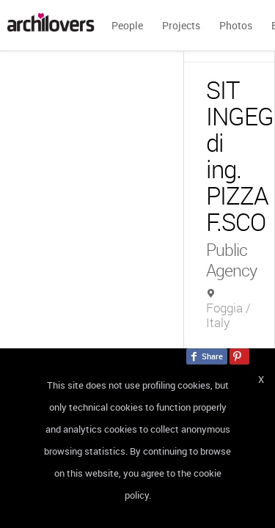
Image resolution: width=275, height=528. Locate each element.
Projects (181, 25)
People (127, 25)
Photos (235, 25)
